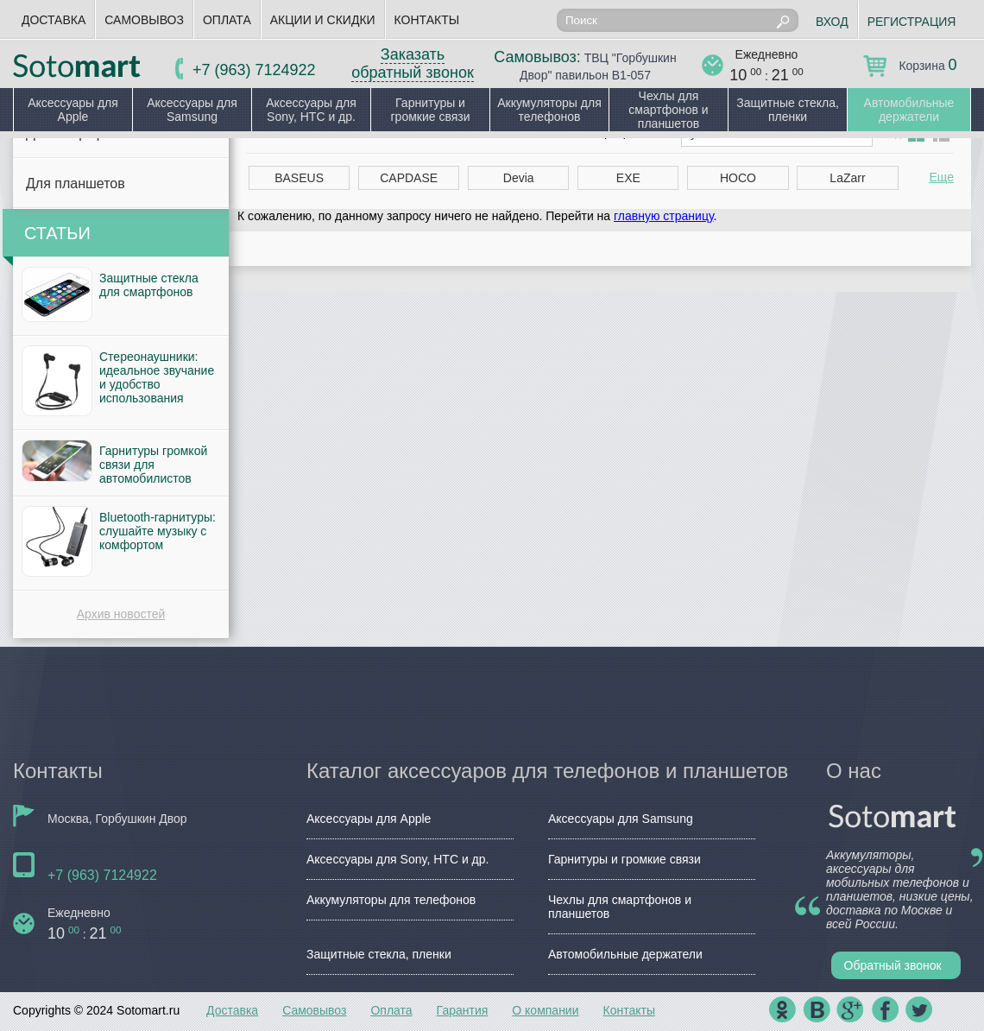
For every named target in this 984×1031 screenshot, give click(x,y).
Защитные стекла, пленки (787, 109)
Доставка (53, 20)
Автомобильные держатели (909, 109)
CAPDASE (409, 178)
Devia (518, 178)
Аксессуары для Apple (73, 109)
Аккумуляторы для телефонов (549, 109)
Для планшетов (75, 183)
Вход (832, 21)
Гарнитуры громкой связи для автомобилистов (153, 464)
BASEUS (299, 178)
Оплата (227, 20)
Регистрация (911, 21)
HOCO (738, 178)
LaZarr (847, 178)
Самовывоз (144, 20)
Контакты (427, 20)
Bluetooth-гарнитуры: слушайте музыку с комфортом (157, 531)
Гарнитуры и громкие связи (430, 109)
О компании (545, 1010)
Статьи (57, 233)
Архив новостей (121, 614)
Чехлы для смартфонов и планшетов (668, 109)
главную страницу (663, 216)
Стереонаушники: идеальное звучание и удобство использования (156, 377)
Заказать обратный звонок (412, 63)
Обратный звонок (893, 965)
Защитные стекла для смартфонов (149, 285)
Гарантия (463, 1010)
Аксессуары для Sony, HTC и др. (311, 109)
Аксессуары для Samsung (192, 109)
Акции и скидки (322, 20)
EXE (628, 178)
